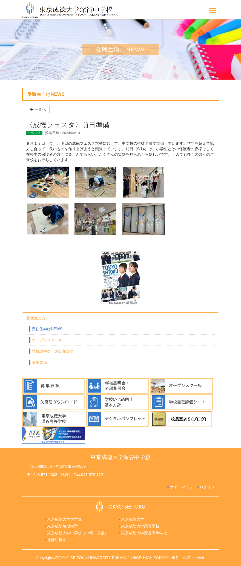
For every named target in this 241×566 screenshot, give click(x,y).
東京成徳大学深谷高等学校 (144, 533)
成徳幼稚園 (56, 540)
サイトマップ (181, 487)
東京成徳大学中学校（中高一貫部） (77, 533)
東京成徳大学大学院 (64, 519)
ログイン (207, 487)
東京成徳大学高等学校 (140, 526)
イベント (34, 133)
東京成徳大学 (132, 519)
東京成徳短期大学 (62, 526)
